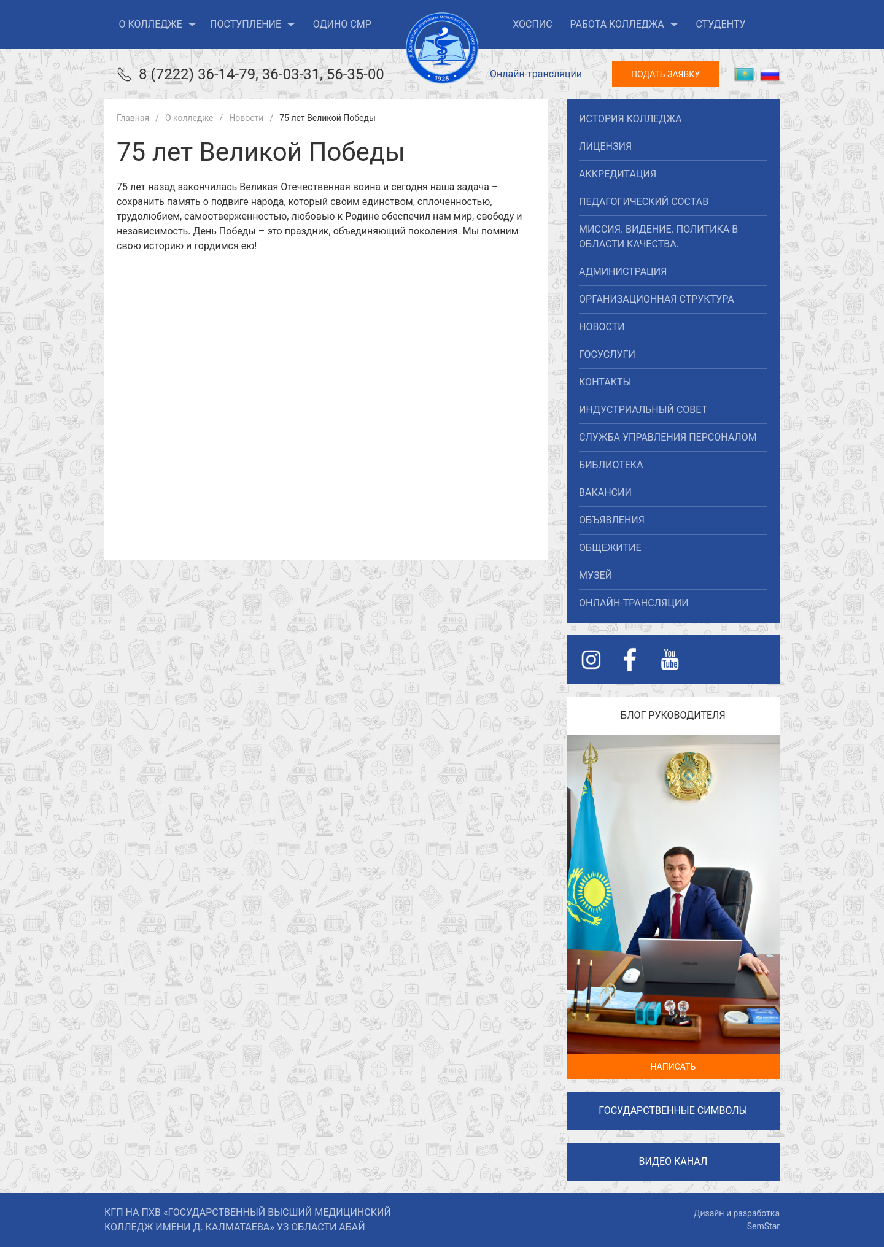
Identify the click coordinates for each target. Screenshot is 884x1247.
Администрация (623, 271)
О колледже (157, 24)
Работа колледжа (624, 24)
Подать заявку (665, 74)
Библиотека (611, 465)
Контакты (605, 382)
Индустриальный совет (643, 409)
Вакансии (605, 492)
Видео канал (672, 1161)
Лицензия (605, 146)
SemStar (763, 1226)
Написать (673, 1066)
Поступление (252, 24)
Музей (595, 575)
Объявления (612, 520)
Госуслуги (607, 354)
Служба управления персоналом (668, 437)
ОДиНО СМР (342, 24)
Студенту (720, 24)
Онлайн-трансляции (536, 74)
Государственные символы (673, 1110)
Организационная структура (656, 299)
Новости (602, 327)
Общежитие (610, 548)
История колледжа (630, 119)
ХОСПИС (532, 24)
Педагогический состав (643, 201)
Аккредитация (617, 174)
